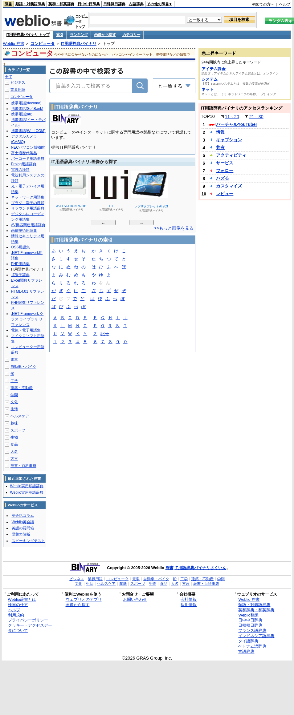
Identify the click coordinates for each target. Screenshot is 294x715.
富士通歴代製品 (24, 153)
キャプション (229, 139)
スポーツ (17, 430)
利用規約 (16, 615)
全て (8, 76)
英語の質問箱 (23, 528)
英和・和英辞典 (61, 4)
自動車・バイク (23, 366)
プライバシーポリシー (28, 620)
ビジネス (17, 82)
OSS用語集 (20, 247)
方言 (14, 458)
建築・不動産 (21, 388)
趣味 (14, 423)
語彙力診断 (21, 534)
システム (210, 79)
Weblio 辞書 (13, 43)
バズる (222, 178)
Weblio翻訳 (248, 615)
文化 (14, 402)
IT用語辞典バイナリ (78, 43)
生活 (14, 409)
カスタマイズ (229, 185)
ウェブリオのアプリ (84, 599)
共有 (220, 147)
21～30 (256, 116)
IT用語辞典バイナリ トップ (28, 34)
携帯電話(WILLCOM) (28, 131)
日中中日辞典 (89, 4)
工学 (14, 381)
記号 (104, 334)
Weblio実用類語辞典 (26, 486)
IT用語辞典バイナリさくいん (200, 567)
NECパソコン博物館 (28, 147)
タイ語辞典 (248, 641)
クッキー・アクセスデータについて (30, 628)
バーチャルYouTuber (236, 124)
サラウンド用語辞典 (27, 208)
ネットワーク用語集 (27, 197)
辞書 (8, 4)
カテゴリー (131, 34)
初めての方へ (263, 4)
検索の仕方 (18, 604)
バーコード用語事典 (27, 158)
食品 (14, 444)
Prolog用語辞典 (24, 164)
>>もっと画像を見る (174, 228)
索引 (59, 34)
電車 (14, 359)
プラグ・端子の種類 (27, 203)
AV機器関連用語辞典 (28, 225)
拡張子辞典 (20, 275)
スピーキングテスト (28, 541)
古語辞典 (136, 4)
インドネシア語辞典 (256, 635)
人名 (14, 451)
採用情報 (189, 604)
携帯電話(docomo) (26, 103)
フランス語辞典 (252, 630)
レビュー (224, 193)
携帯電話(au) (21, 114)
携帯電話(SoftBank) (27, 108)
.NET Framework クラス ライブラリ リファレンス (27, 319)
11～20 (232, 116)
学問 (14, 395)
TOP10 (207, 116)
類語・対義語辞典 (30, 4)
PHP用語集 (20, 264)
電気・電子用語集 (26, 330)
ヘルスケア (19, 416)
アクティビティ (231, 155)
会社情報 (189, 599)
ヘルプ (284, 4)
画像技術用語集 (24, 230)
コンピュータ (43, 43)
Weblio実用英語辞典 (26, 492)
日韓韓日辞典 (114, 4)
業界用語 (17, 89)
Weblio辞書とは (22, 599)
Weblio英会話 (23, 522)
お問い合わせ (135, 599)
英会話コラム (23, 515)
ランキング (79, 34)
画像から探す (105, 34)
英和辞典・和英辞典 (256, 610)
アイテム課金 (214, 68)
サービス (224, 162)
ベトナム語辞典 (252, 646)
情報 (220, 132)
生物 (14, 437)
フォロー (224, 170)
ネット (208, 89)
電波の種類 (20, 169)
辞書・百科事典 (23, 466)
